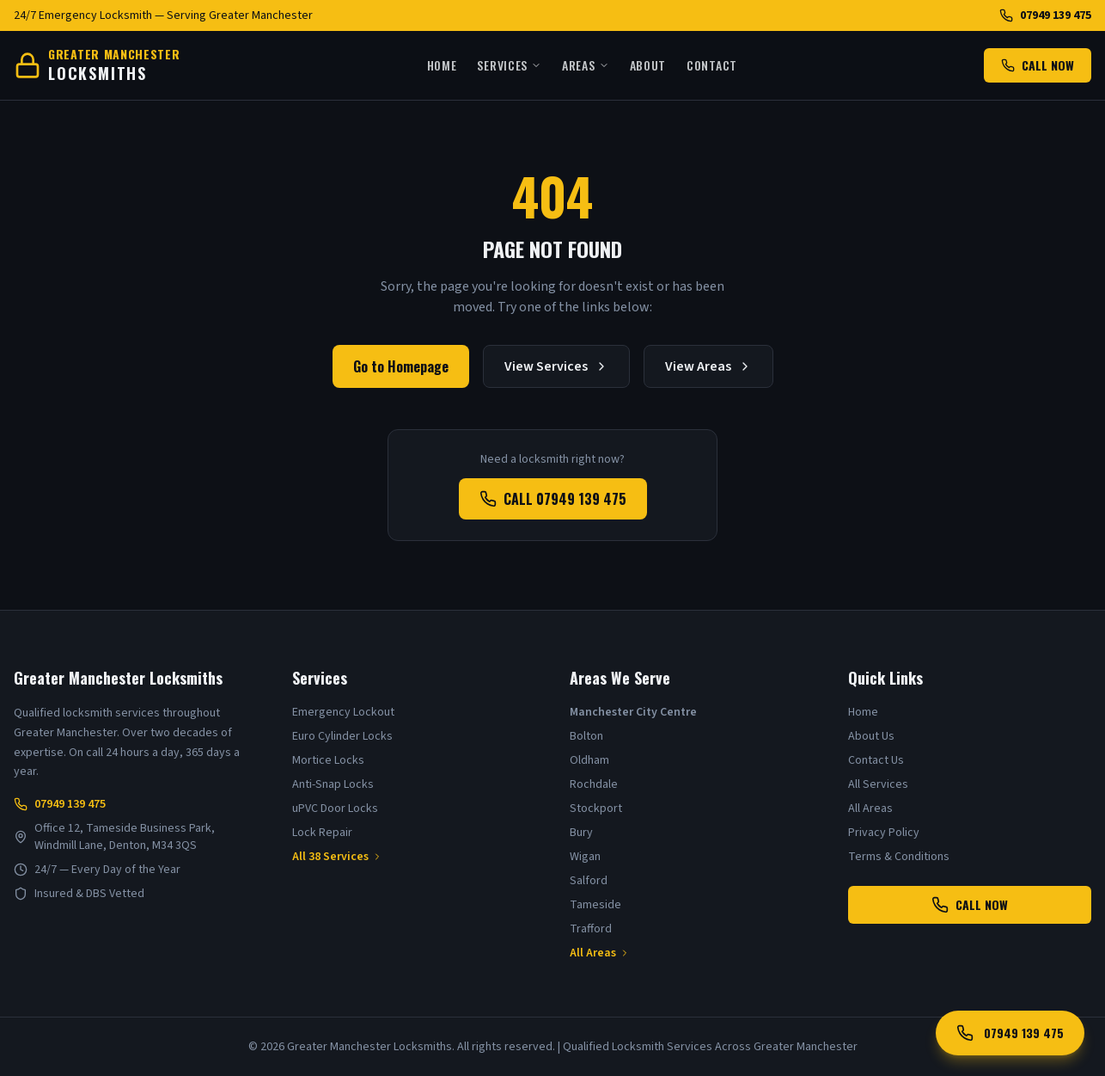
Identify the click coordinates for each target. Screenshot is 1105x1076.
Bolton (586, 736)
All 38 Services (337, 856)
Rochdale (594, 784)
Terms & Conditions (898, 856)
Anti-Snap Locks (333, 784)
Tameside (595, 904)
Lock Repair (322, 832)
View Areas (708, 366)
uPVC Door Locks (335, 808)
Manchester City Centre (633, 712)
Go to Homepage (401, 366)
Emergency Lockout (343, 712)
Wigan (585, 856)
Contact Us (876, 760)
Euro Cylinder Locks (342, 736)
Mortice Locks (328, 760)
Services (509, 65)
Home (442, 65)
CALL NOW (1037, 65)
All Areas (600, 953)
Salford (588, 880)
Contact (712, 65)
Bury (581, 832)
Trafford (591, 929)
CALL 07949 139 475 (552, 499)
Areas (585, 65)
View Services (556, 366)
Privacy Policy (883, 832)
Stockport (596, 808)
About (648, 65)
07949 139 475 (1045, 15)
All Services (878, 784)
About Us (871, 736)
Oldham (589, 760)
